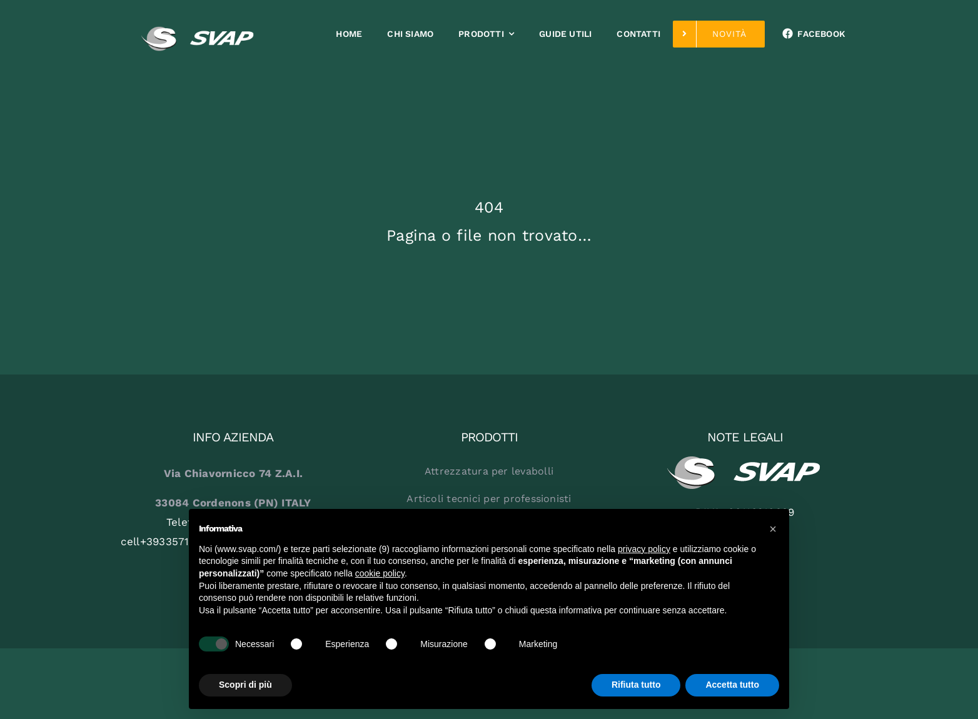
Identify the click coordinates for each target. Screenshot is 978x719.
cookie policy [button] (380, 573)
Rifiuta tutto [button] (636, 685)
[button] (773, 529)
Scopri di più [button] (245, 685)
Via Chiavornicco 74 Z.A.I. (233, 473)
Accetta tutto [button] (732, 685)
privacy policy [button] (644, 549)
